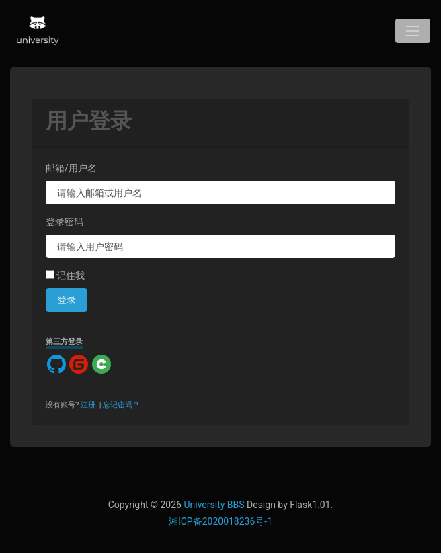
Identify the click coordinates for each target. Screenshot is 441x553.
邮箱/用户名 (71, 168)
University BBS (214, 504)
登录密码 (64, 221)
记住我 (65, 275)
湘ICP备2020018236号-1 (220, 521)
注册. (89, 404)
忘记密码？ (121, 404)
